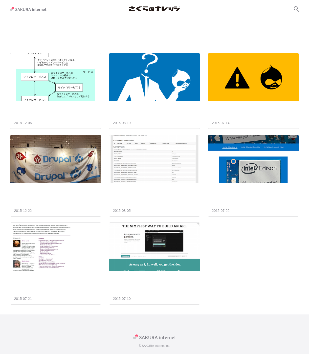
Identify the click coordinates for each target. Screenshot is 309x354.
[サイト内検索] (296, 9)
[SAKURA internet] (28, 9)
